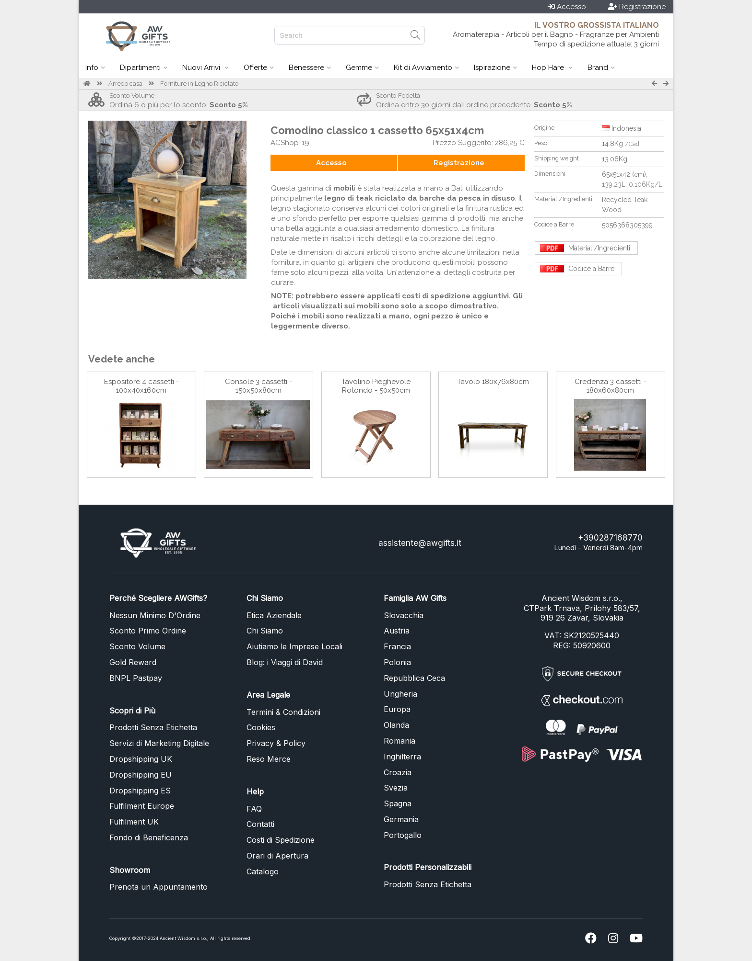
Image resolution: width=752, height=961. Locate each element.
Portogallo (403, 835)
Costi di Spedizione (281, 840)
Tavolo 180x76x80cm (493, 381)
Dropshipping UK (140, 759)
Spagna (397, 803)
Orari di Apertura (277, 855)
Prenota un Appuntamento (158, 887)
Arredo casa (125, 83)
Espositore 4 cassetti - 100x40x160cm (141, 386)
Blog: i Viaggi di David (285, 662)
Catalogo (263, 871)
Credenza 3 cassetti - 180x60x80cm (610, 386)
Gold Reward (132, 662)
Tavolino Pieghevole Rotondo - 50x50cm (376, 386)
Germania (401, 819)
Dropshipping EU (140, 775)
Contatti (260, 824)
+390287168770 (610, 538)
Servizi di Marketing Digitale (159, 743)
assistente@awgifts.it (419, 543)
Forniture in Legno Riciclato (199, 83)
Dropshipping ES (140, 790)
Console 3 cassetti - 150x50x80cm (258, 386)
